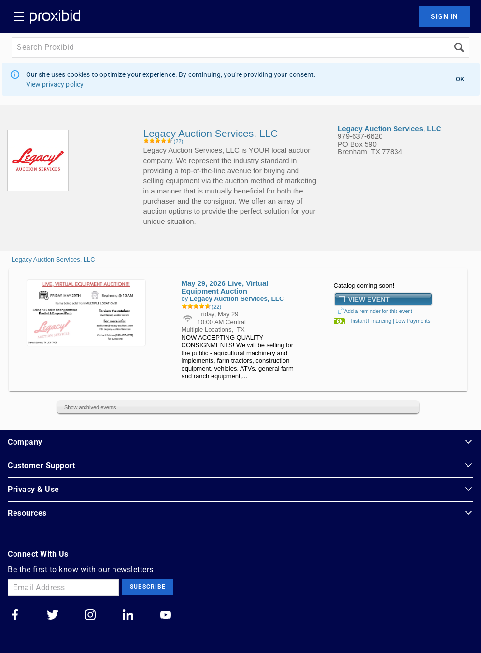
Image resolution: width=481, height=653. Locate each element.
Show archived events (90, 407)
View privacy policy (55, 84)
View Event (369, 299)
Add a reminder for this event (375, 311)
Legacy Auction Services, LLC (53, 259)
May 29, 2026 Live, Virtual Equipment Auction (225, 287)
